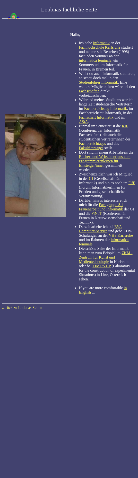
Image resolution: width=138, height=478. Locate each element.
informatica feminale (95, 60)
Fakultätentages (91, 148)
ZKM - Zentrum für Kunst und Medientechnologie (105, 257)
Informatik (101, 43)
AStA (83, 122)
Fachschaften (89, 91)
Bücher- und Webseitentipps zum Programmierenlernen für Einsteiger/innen (104, 161)
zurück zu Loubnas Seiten (22, 307)
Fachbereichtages (92, 143)
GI (91, 178)
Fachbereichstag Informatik (105, 108)
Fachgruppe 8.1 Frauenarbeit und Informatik (101, 207)
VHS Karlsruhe (121, 235)
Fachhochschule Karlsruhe (99, 47)
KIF (125, 126)
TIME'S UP (102, 266)
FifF (132, 183)
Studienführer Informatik (98, 82)
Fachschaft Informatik (96, 117)
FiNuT (97, 213)
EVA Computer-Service (100, 229)
